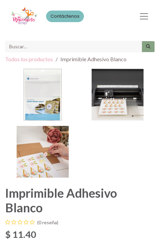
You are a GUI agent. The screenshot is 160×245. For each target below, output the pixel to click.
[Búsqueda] (148, 46)
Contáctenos (64, 16)
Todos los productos (29, 59)
